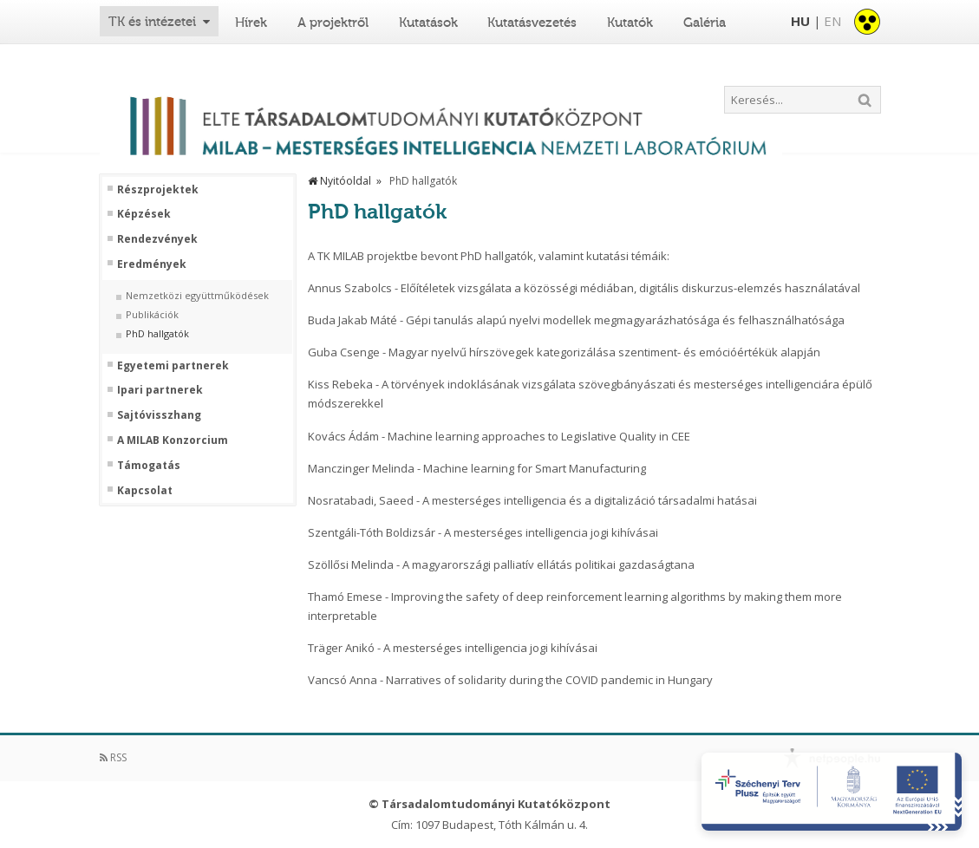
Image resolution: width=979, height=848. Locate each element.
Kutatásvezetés (532, 22)
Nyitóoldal (339, 180)
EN (832, 20)
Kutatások (428, 22)
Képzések (144, 214)
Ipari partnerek (160, 390)
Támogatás (148, 466)
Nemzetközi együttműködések (197, 296)
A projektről (333, 22)
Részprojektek (158, 190)
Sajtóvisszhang (159, 415)
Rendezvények (157, 239)
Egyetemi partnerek (173, 366)
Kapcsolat (145, 491)
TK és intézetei (152, 21)
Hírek (251, 22)
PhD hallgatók (157, 334)
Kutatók (630, 22)
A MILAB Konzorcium (172, 440)
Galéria (704, 22)
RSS (113, 757)
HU (800, 20)
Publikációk (152, 315)
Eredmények (151, 264)
